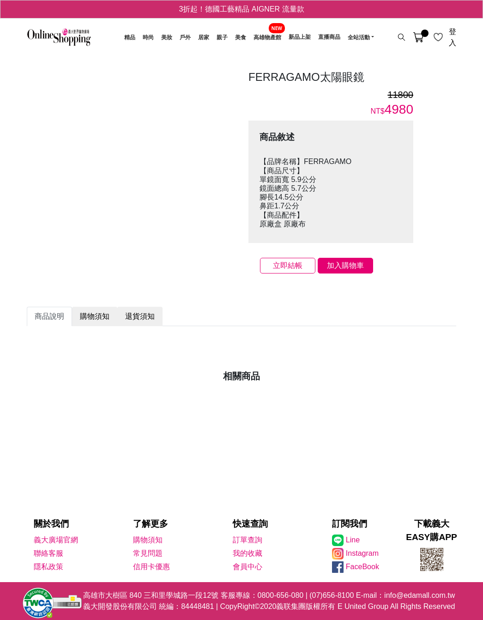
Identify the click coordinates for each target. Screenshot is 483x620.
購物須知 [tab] (94, 316)
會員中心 (247, 567)
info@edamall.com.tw (419, 595)
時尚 (148, 37)
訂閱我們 (349, 524)
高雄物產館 (267, 37)
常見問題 (148, 553)
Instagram (362, 553)
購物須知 (148, 540)
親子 (222, 37)
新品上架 (300, 37)
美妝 (166, 37)
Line (353, 540)
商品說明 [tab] (49, 316)
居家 (203, 37)
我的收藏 (247, 553)
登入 (452, 37)
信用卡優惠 (151, 567)
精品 (129, 37)
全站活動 (359, 37)
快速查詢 (250, 524)
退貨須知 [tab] (140, 316)
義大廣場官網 (56, 540)
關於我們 (51, 524)
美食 (240, 37)
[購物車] (418, 37)
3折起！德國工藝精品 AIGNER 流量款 (241, 9)
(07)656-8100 (331, 595)
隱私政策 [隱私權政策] (48, 567)
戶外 (185, 37)
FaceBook (362, 567)
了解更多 (150, 524)
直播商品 (329, 37)
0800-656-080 (281, 595)
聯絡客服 (48, 553)
